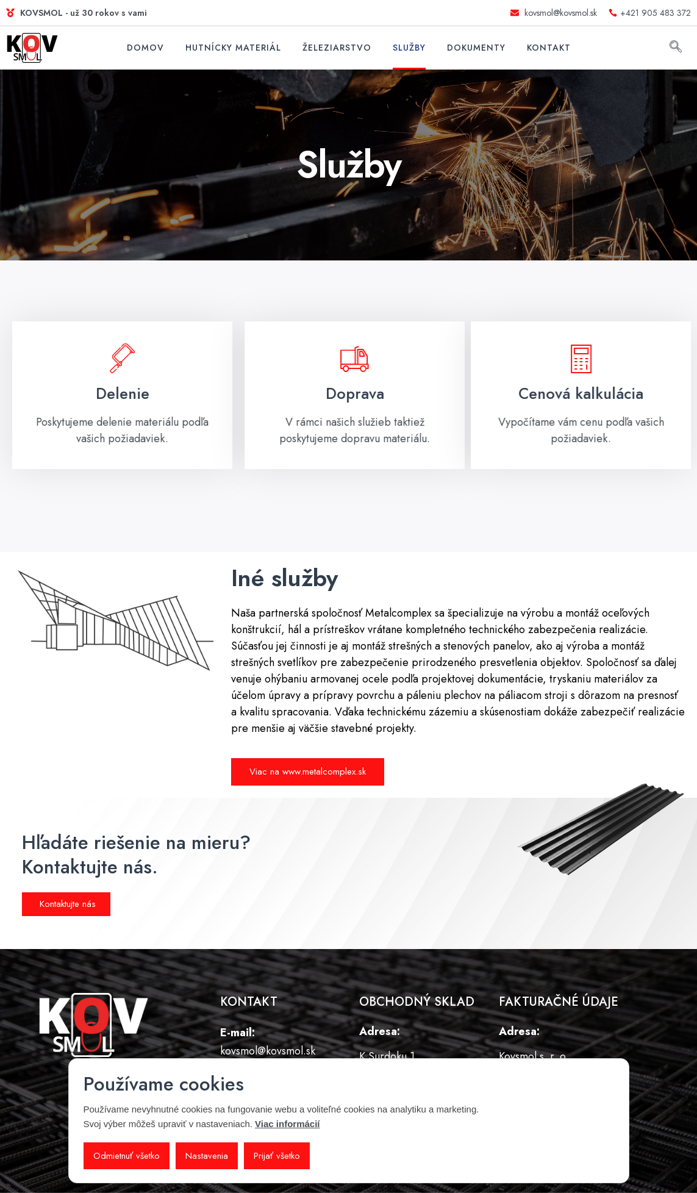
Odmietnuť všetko (126, 1156)
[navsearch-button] (675, 48)
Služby (409, 47)
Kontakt (549, 47)
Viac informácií (287, 1124)
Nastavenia (206, 1156)
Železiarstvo (336, 47)
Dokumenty (476, 47)
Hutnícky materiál (233, 47)
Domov (145, 47)
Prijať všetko (277, 1156)
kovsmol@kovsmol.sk (267, 1051)
